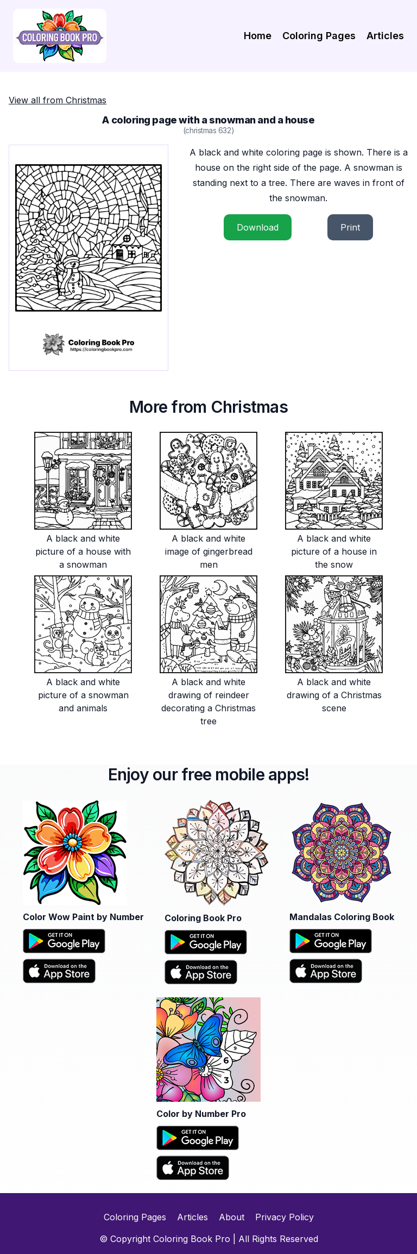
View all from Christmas (57, 100)
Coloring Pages (319, 35)
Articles (385, 35)
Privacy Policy (284, 1217)
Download (258, 227)
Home (257, 35)
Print (350, 227)
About (231, 1217)
